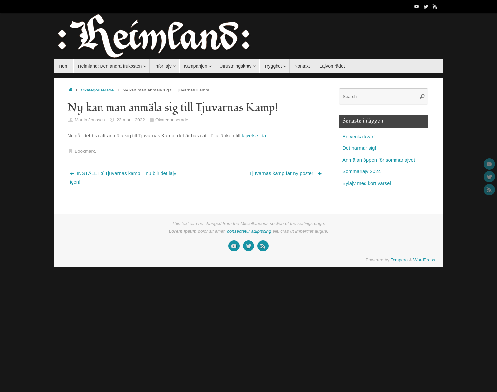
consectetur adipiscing (249, 231)
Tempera (399, 259)
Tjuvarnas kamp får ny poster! (285, 173)
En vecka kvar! (358, 136)
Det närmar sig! (359, 148)
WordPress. (424, 259)
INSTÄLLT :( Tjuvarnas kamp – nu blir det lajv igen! (123, 177)
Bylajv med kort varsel (366, 183)
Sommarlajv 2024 (361, 171)
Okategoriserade (97, 90)
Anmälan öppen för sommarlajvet (378, 160)
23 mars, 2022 (130, 120)
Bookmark (85, 151)
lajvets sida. (254, 135)
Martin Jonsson (90, 120)
